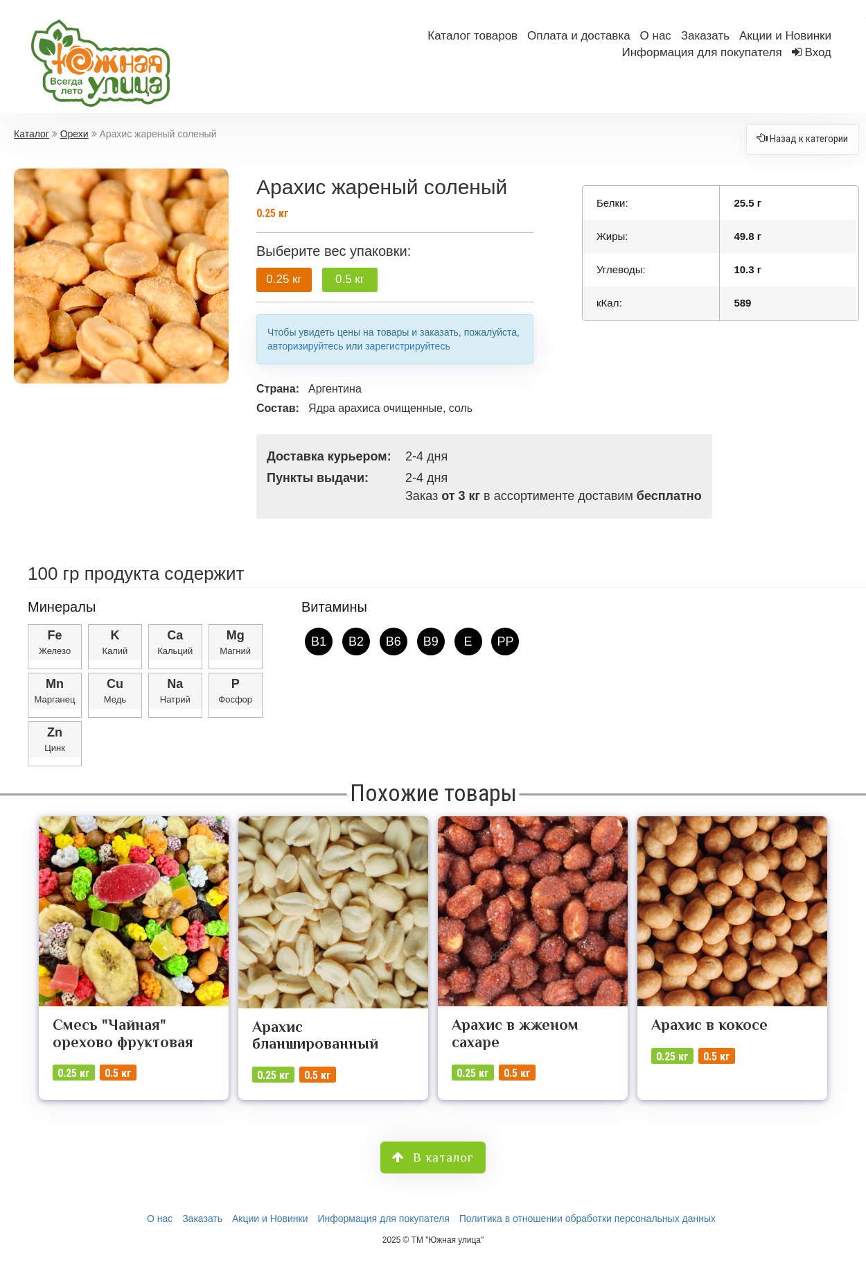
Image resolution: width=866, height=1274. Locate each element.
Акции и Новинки (785, 35)
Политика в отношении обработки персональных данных (587, 1218)
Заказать (705, 35)
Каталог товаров (472, 35)
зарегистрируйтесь (407, 346)
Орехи (74, 133)
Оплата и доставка (578, 35)
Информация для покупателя (701, 52)
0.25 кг (283, 279)
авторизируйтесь (305, 346)
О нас (655, 35)
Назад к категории (802, 134)
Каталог (31, 133)
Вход (818, 52)
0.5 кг (349, 279)
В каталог (433, 1157)
